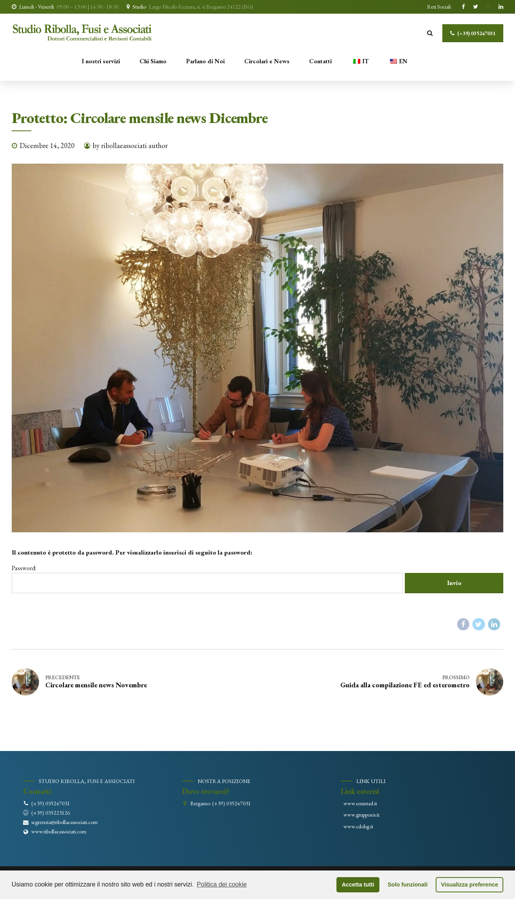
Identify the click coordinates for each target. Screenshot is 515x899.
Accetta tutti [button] (358, 884)
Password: (207, 578)
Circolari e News (267, 61)
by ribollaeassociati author (130, 145)
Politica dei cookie (222, 884)
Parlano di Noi (205, 61)
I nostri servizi (101, 61)
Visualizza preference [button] (469, 884)
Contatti (320, 61)
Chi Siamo (152, 61)
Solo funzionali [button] (407, 884)
